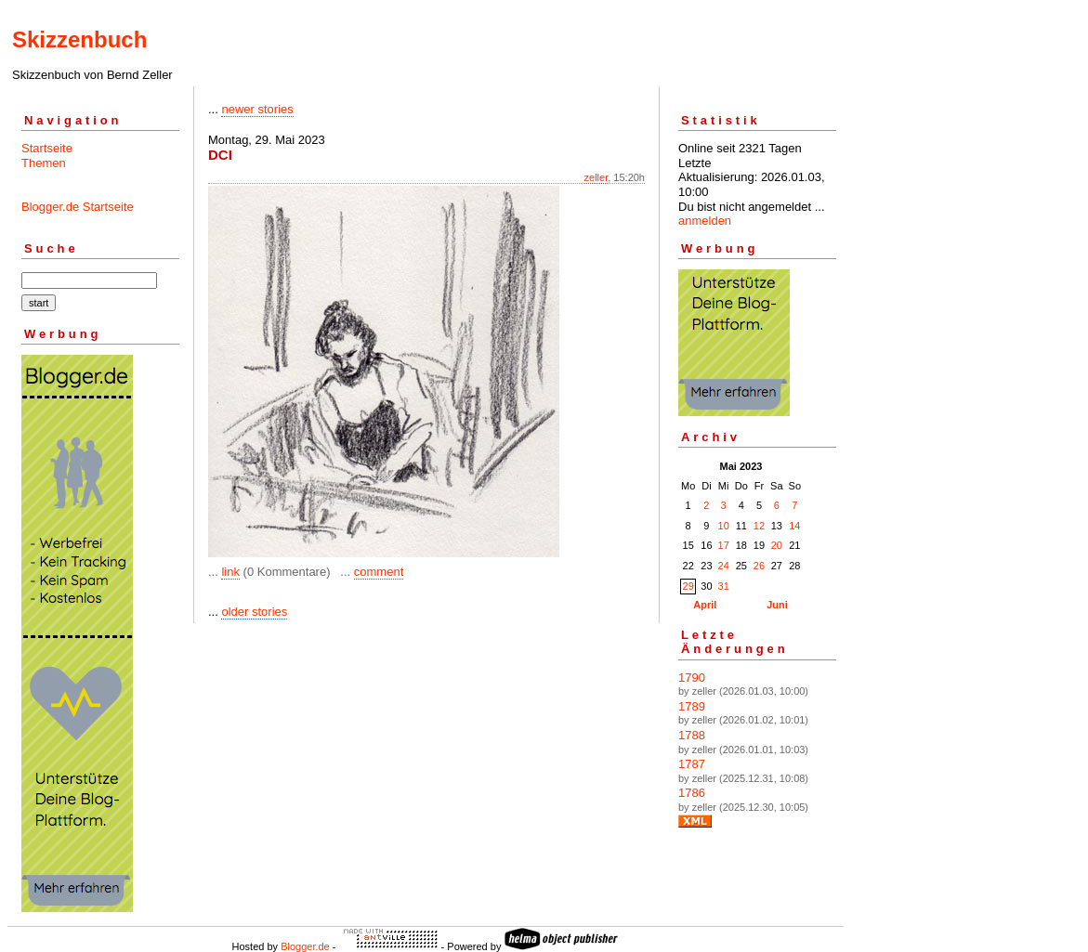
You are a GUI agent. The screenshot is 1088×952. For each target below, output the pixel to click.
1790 (691, 678)
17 (723, 545)
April (704, 604)
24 (723, 565)
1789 (691, 706)
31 (723, 586)
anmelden (704, 221)
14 (794, 525)
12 (759, 525)
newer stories (257, 109)
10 (723, 525)
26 (759, 565)
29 (688, 586)
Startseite (46, 148)
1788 (691, 735)
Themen (43, 163)
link (230, 572)
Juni (777, 604)
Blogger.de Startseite (77, 207)
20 (776, 545)
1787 (691, 764)
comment (378, 572)
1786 (691, 793)
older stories (254, 612)
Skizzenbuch (79, 39)
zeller (596, 177)
